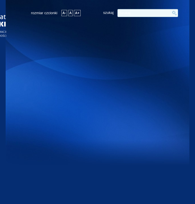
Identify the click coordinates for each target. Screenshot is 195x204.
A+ (77, 13)
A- (64, 13)
